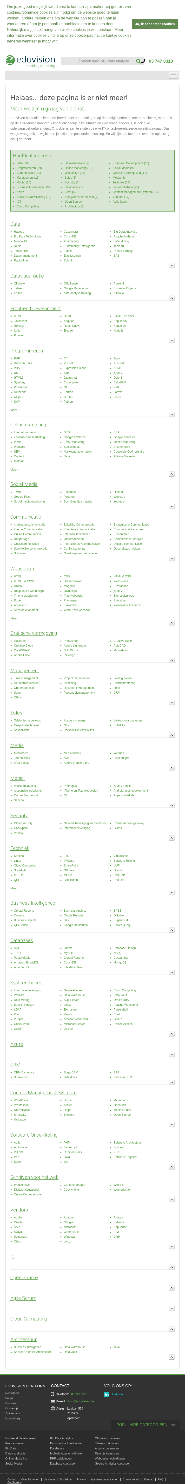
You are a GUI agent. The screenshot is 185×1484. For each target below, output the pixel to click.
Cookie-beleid (131, 1479)
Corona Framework (26, 795)
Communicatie (25, 517)
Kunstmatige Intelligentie (79, 246)
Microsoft (70, 1227)
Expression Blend (75, 367)
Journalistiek (22, 757)
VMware (69, 860)
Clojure (18, 396)
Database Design (125, 948)
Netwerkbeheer (73, 990)
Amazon (119, 1217)
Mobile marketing (25, 785)
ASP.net (119, 363)
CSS (67, 576)
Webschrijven (22, 1184)
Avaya (18, 1231)
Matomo (19, 461)
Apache (69, 1217)
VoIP (117, 865)
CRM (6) (70, 192)
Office (17, 697)
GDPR (118, 828)
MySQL (68, 952)
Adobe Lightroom (75, 645)
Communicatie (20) (29, 172)
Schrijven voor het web (34, 1177)
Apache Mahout (124, 236)
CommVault (71, 1231)
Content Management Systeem (43, 1092)
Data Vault (120, 995)
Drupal (18, 586)
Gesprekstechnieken (127, 548)
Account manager (75, 720)
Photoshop (71, 640)
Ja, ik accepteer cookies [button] (155, 24)
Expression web (124, 595)
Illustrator (20, 640)
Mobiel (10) (24, 182)
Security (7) (72, 182)
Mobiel (17, 778)
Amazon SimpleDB (26, 962)
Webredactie (122, 1189)
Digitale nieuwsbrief (26, 1189)
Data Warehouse (75, 995)
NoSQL (118, 952)
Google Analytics (124, 437)
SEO (67, 432)
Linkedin (119, 491)
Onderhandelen (74, 538)
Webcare (20, 446)
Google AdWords (75, 437)
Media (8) (119, 177)
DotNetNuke (22, 1109)
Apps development (26, 610)
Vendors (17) (121, 196)
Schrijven (20, 553)
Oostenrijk (11, 1408)
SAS (116, 255)
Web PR (119, 1184)
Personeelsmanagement (79, 692)
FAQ (160, 1479)
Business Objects (125, 288)
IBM (116, 1231)
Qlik (16, 879)
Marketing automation (78, 451)
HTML (18, 316)
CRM (117, 692)
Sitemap (148, 1479)
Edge (17, 600)
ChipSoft (119, 875)
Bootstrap (120, 600)
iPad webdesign (74, 595)
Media (17, 745)
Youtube (119, 501)
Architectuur (23, 1339)
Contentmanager (74, 1184)
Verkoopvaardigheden (128, 720)
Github (118, 1019)
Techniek (19, 848)
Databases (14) (75, 187)
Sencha (19, 800)
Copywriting (71, 1189)
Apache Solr (22, 967)
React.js (19, 325)
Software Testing (124, 860)
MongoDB (20, 241)
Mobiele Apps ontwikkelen (66, 1453)
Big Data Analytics (125, 231)
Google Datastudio (76, 288)
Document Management (79, 687)
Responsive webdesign (29, 590)
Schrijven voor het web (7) (81, 196)
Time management (26, 678)
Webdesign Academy (127, 605)
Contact (12, 1479)
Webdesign (22, 568)
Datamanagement (25, 255)
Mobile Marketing (125, 441)
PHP (17, 358)
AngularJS (120, 320)
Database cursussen (63, 1463)
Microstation (121, 650)
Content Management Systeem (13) (136, 192)
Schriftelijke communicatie (30, 548)
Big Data (10, 1448)
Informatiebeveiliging (77, 828)
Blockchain (71, 879)
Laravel (118, 392)
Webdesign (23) (75, 172)
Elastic (68, 250)
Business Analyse (75, 910)
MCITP (18, 875)
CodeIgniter (71, 382)
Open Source (73, 201)
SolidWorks (71, 650)
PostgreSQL (22, 957)
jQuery (118, 372)
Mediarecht (21, 753)
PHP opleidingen (61, 1458)
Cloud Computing (28, 206)
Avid (66, 757)
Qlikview (19, 283)
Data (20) (23, 163)
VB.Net (68, 363)
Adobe (18, 1217)
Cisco (17, 1241)
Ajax (66, 372)
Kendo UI (120, 325)
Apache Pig (71, 241)
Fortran (68, 392)
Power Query (122, 925)
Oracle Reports (73, 915)
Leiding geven (123, 678)
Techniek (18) (121, 182)
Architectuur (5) (75, 206)
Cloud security (23, 823)
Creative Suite (123, 640)
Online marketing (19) (78, 168)
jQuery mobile (123, 785)
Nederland (12, 1393)
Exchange (70, 1009)
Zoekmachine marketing (29, 437)
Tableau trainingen (107, 1443)
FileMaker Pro (73, 967)
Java (117, 358)
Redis (17, 246)
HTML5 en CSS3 (125, 316)
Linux (17, 860)
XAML (118, 367)
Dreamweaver (73, 581)
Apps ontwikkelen (125, 795)
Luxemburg (12, 1418)
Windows (70, 1236)
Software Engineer (126, 1156)
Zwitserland (12, 1413)
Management (24, 670)
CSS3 (117, 396)
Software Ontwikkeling (34, 1135)
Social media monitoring (29, 501)
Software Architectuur (127, 1142)
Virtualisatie (121, 855)
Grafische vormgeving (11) (130, 172)
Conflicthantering (75, 548)
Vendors (19, 1209)
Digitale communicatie (128, 543)
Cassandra (71, 231)
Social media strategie (78, 501)
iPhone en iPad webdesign (81, 790)
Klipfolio (119, 293)
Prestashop (121, 586)
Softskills (119, 725)
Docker (68, 1028)
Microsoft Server (74, 1023)
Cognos (19, 915)
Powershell (21, 387)
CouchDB (70, 236)
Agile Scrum (120, 201)
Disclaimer (66, 1479)
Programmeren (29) (29, 168)
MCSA (68, 875)
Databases (21, 940)
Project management (77, 678)
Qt (65, 387)
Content (19, 456)
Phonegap (70, 600)
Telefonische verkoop (27, 720)
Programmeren (26, 350)
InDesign (69, 655)
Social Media (24, 484)
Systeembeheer (27, 982)
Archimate (20, 1147)
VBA (17, 367)
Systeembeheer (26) (126, 187)
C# (65, 358)
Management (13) (28, 177)
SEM (17, 451)
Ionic (17, 330)
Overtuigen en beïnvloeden (81, 553)
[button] (60, 41)
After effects (21, 762)
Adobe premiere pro (76, 762)
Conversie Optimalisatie (129, 451)
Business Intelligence (32, 903)
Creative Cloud (23, 645)
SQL (17, 948)
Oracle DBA (121, 999)
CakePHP (120, 382)
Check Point (22, 1023)
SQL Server (71, 999)
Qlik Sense (71, 283)
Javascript (20, 320)
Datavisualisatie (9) (77, 163)
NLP (66, 725)
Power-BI (120, 283)
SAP (17, 401)
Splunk (68, 260)
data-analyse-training (77, 293)
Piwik (17, 441)
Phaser (18, 335)
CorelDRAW (22, 650)
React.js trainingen (107, 1453)
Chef (117, 1014)
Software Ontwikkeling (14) (34, 196)
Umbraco (20, 1119)
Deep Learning (123, 250)
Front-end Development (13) (131, 163)
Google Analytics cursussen (112, 1463)
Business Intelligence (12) (33, 187)
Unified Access (123, 1023)
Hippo (67, 1109)
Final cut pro (122, 757)
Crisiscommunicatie (26, 543)
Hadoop (19, 231)
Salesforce (71, 1077)
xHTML (68, 396)
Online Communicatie (28, 534)
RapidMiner (21, 260)
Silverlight (20, 870)
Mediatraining (72, 753)
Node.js (119, 330)
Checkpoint (21, 828)
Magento (69, 586)
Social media (72, 446)
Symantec (20, 1236)
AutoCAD (120, 645)
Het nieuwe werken (26, 682)
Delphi (118, 377)
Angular (69, 320)
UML (17, 372)
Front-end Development (35, 308)
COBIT (18, 1028)
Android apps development (131, 790)
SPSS (117, 910)
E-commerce (122, 446)
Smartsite (20, 1114)
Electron (69, 330)
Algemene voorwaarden (104, 1479)
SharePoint (71, 865)
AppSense (120, 1227)
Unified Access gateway (129, 823)
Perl (116, 387)
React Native (72, 325)
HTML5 (68, 316)
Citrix (117, 1236)
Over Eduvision (30, 1479)
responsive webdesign (28, 790)
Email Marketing (74, 441)
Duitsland (11, 1403)
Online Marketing (16, 1458)
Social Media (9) (123, 168)
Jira (66, 1161)
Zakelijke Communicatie (79, 524)
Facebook (70, 491)
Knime (18, 293)
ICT (19, 201)
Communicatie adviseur (129, 529)
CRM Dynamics (24, 1072)
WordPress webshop (77, 610)
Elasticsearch (72, 255)
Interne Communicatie (28, 529)
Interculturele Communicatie (82, 543)
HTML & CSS (122, 576)
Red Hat (119, 879)
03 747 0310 (157, 61)
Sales (16, 712)
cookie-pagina (87, 35)
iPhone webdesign (26, 595)
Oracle (118, 870)
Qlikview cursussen (107, 1438)
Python (68, 401)
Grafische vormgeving (33, 633)
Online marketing (28, 424)
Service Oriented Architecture (33, 1351)
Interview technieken (77, 534)
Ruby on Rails (23, 363)
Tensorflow (21, 250)
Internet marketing (25, 432)
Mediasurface (122, 1109)
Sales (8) (70, 177)
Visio (17, 1014)
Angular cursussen (107, 1448)
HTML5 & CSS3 (24, 581)
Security (19, 815)
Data (15, 224)
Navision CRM (123, 1077)
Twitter (18, 491)
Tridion (68, 1105)
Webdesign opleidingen (110, 1458)
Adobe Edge (22, 655)
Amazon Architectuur (77, 1019)
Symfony (19, 382)
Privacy (18, 832)
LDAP (17, 1009)
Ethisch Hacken (24, 1004)
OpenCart (120, 1105)
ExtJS (67, 855)
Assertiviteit (21, 730)
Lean (117, 687)
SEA (116, 432)
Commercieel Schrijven (128, 538)
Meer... (14, 410)
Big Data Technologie (27, 236)
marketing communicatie (29, 524)
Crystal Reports (24, 910)
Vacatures (50, 1479)
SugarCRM (121, 920)
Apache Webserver (126, 1004)
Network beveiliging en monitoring (85, 823)
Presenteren (121, 534)
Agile (17, 1142)
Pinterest (69, 496)
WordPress (121, 581)
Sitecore (69, 1114)
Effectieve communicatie (79, 529)
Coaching (70, 682)
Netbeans (20, 392)
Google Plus (22, 496)
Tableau (119, 246)
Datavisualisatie (27, 276)
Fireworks (70, 605)
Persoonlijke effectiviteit (79, 730)
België (9, 1398)
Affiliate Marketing (125, 456)
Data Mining (121, 241)
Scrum (18, 692)
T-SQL (18, 952)
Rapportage (21, 538)
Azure (20, 192)
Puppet (18, 1019)
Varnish (68, 1014)
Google (68, 1222)
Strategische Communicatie (131, 524)
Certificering (14, 1482)
